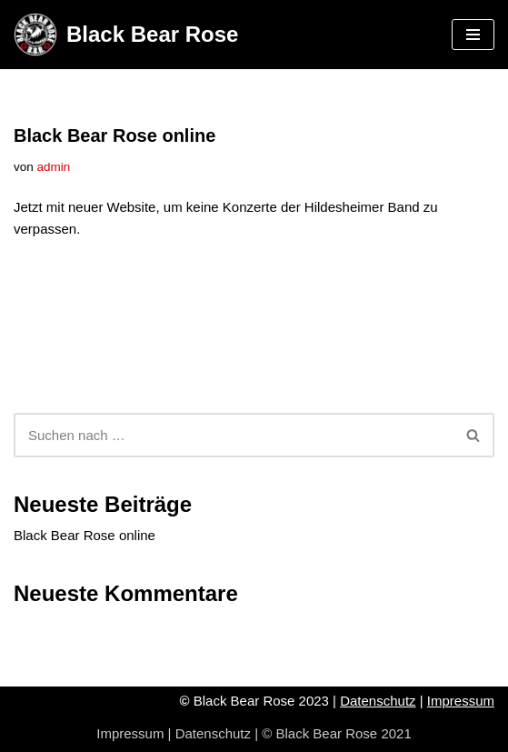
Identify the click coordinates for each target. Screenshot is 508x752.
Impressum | (135, 733)
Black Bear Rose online (114, 135)
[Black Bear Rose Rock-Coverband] (126, 34)
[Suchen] (233, 435)
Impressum (460, 700)
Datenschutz (377, 700)
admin (54, 167)
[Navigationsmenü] (473, 34)
